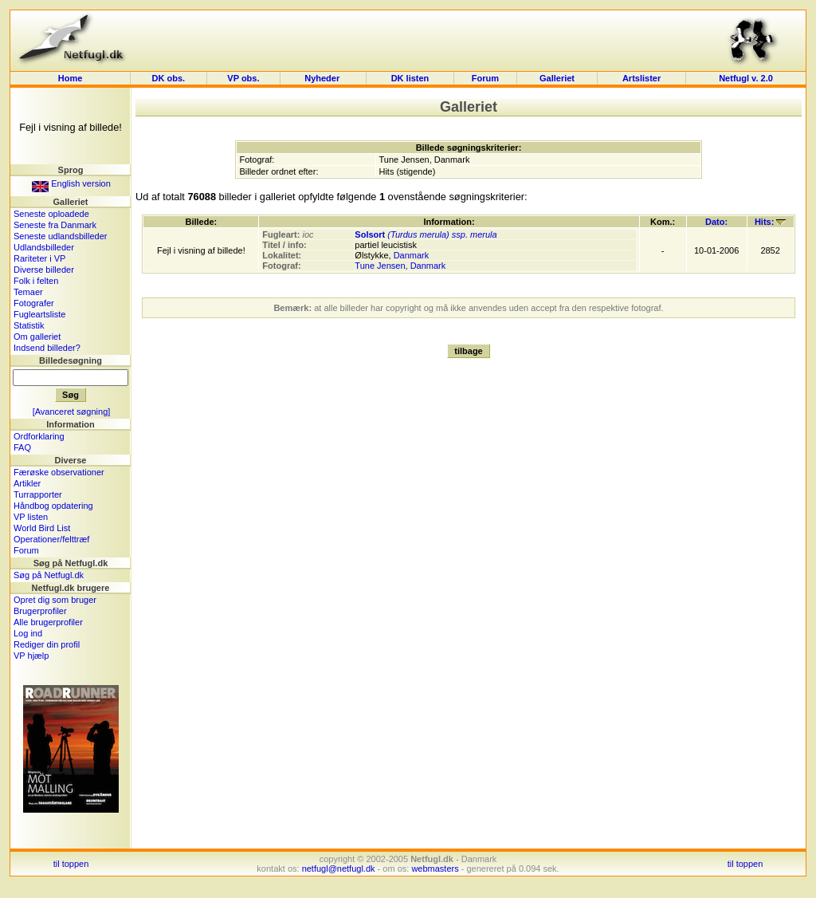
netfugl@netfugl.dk (338, 868)
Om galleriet (37, 336)
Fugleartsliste (39, 314)
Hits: (771, 221)
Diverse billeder (44, 269)
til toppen (71, 863)
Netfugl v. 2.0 (746, 78)
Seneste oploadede (51, 214)
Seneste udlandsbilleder (60, 236)
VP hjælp (31, 655)
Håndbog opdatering (53, 505)
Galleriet (557, 78)
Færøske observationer (59, 472)
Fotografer (34, 303)
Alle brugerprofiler (48, 622)
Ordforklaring (39, 436)
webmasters (434, 868)
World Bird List (42, 528)
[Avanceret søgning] (72, 411)
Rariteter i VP (39, 258)
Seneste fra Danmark (55, 225)
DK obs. (169, 78)
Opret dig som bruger (55, 600)
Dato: (716, 221)
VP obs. (243, 78)
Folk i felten (36, 281)
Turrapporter (38, 494)
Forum (485, 78)
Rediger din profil (47, 644)
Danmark (412, 255)
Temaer (28, 292)
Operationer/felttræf (51, 539)
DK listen (410, 78)
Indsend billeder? (47, 348)
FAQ (22, 447)
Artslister (641, 78)
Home (70, 78)
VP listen (31, 517)
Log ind (28, 633)
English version (71, 183)
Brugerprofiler (40, 611)
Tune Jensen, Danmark (400, 265)
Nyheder (323, 78)
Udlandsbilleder (44, 247)
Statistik (29, 325)
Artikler (27, 483)
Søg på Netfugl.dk (49, 575)
